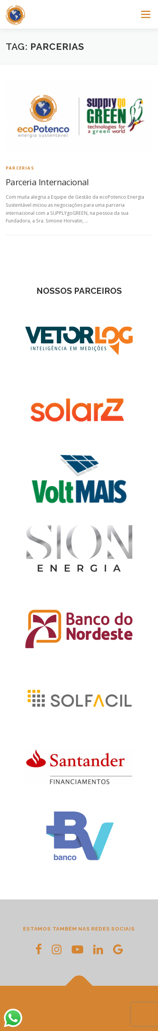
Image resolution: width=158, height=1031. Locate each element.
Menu (145, 14)
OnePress (123, 1003)
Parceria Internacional (47, 182)
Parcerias (20, 168)
